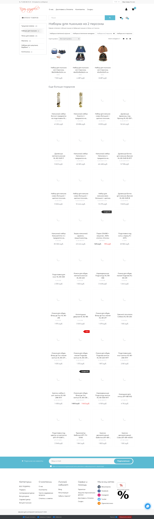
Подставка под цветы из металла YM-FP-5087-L (59, 435)
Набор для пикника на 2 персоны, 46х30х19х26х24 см (81, 70)
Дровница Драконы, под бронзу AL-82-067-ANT (124, 116)
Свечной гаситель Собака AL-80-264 (124, 315)
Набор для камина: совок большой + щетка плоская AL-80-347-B (58, 196)
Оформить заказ (125, 517)
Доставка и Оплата (64, 9)
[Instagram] (99, 495)
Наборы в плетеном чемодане (83, 33)
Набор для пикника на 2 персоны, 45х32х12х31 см (103, 70)
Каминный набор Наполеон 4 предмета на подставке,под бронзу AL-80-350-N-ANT (102, 156)
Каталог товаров (31, 18)
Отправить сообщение (40, 2)
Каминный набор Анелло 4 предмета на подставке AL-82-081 (80, 116)
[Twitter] (99, 499)
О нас (51, 9)
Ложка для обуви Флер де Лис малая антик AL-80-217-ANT (58, 355)
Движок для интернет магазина (30, 512)
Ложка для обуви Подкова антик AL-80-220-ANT (103, 355)
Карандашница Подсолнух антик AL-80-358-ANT (102, 395)
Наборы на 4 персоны (124, 33)
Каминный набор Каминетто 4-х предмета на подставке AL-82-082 (58, 236)
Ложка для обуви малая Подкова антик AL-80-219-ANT (81, 355)
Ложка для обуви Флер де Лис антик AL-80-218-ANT (81, 395)
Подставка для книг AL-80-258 (58, 276)
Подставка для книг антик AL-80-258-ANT (124, 355)
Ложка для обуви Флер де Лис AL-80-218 (58, 315)
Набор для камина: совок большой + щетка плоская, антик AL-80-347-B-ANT (80, 196)
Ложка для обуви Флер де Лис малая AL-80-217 (103, 315)
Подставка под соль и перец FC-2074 (124, 236)
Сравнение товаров (45, 517)
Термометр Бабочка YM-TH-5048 (81, 435)
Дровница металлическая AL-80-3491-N (58, 156)
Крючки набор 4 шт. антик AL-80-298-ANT (58, 395)
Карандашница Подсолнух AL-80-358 (102, 275)
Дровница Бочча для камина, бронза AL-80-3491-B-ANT (125, 156)
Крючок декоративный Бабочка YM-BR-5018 (103, 435)
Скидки (90, 9)
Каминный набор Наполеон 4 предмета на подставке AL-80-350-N (80, 156)
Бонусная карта (123, 489)
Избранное (58, 517)
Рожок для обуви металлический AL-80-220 (81, 275)
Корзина (112, 517)
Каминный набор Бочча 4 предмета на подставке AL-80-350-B (58, 116)
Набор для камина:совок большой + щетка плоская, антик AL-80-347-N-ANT (102, 196)
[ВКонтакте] (99, 486)
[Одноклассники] (99, 503)
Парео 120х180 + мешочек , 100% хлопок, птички (102, 236)
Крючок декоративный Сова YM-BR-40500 (125, 435)
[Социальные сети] (148, 506)
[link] (123, 38)
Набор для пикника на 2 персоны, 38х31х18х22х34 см (58, 70)
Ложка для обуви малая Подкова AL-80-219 (125, 275)
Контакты (80, 9)
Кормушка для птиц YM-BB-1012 (125, 395)
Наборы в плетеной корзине (60, 33)
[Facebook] (99, 490)
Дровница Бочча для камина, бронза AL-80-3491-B (125, 196)
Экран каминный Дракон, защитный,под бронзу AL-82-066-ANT (80, 236)
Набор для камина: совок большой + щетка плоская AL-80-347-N (102, 116)
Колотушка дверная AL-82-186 (80, 315)
